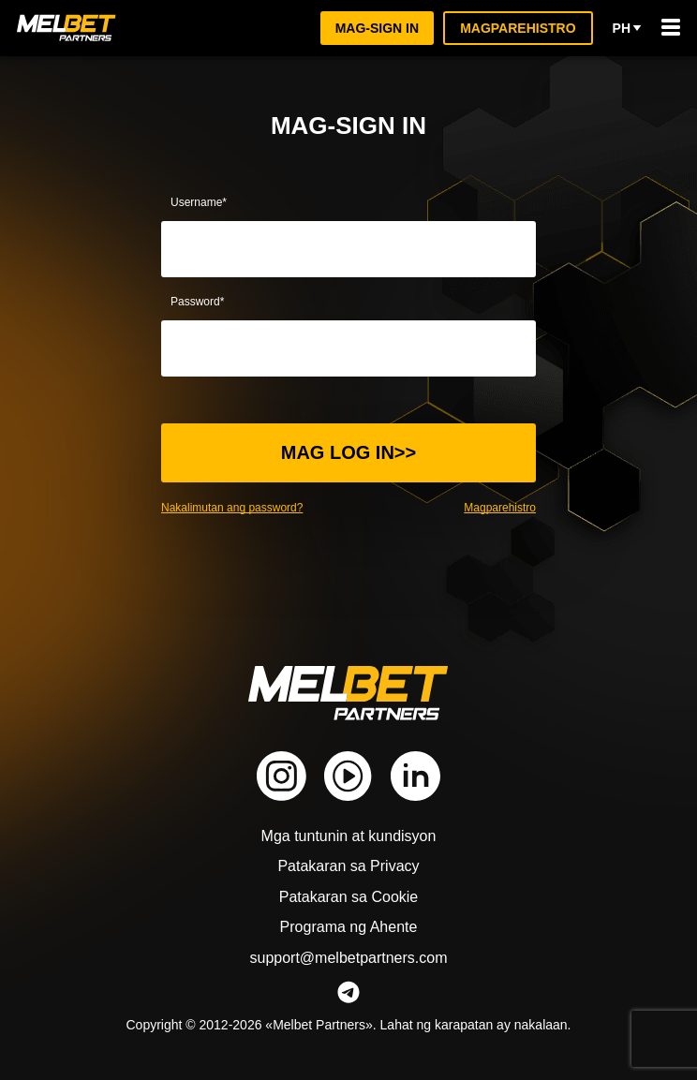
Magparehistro (519, 28)
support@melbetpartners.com (348, 958)
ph (627, 28)
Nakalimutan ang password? (234, 506)
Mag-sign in (378, 28)
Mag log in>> (349, 451)
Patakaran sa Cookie (349, 897)
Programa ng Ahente (348, 927)
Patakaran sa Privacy (349, 866)
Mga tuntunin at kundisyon (349, 836)
